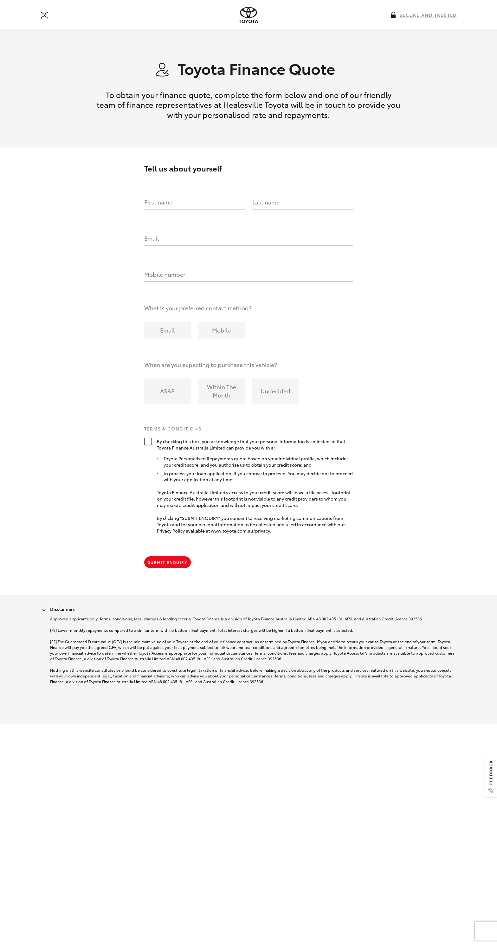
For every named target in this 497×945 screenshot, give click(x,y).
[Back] (44, 15)
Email (151, 238)
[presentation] (248, 15)
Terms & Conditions (172, 429)
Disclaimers (62, 609)
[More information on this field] (393, 15)
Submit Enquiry (167, 562)
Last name (266, 202)
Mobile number (164, 274)
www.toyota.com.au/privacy (240, 531)
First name (158, 202)
